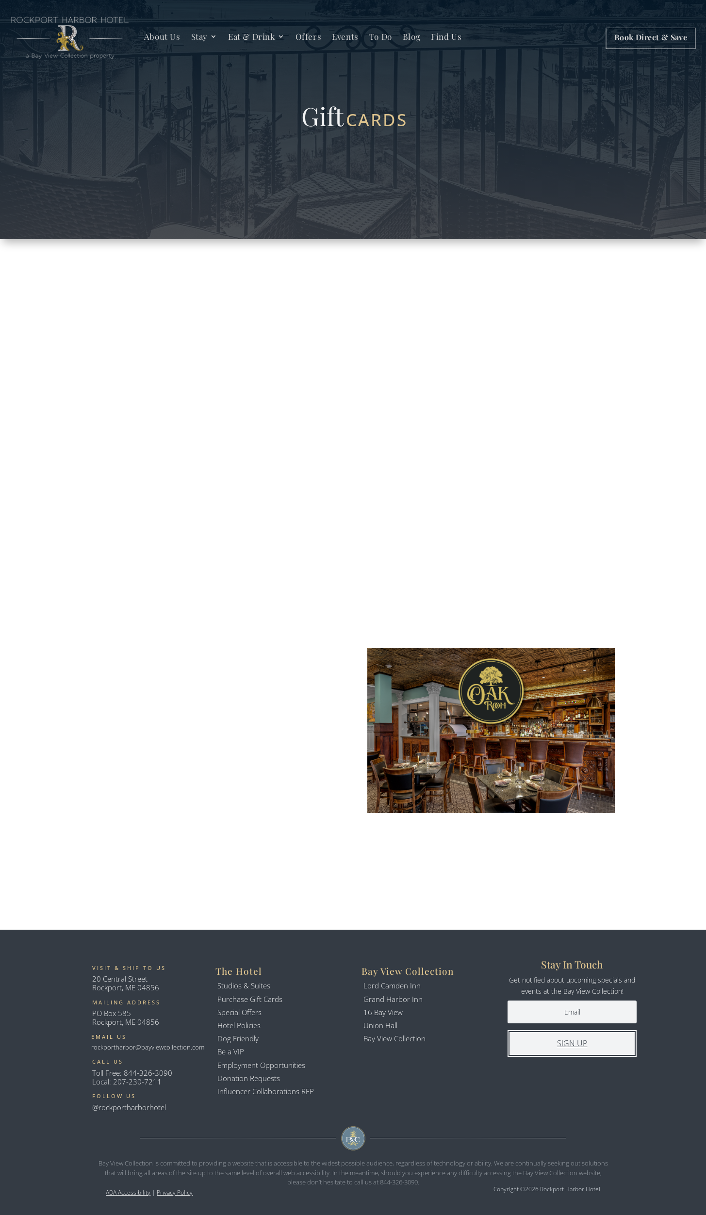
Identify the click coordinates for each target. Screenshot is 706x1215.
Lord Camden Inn (392, 985)
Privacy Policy (175, 1192)
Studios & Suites (243, 985)
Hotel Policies (239, 1025)
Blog (411, 36)
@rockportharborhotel (129, 1107)
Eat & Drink (251, 36)
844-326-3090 (148, 1073)
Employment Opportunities (261, 1065)
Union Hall (380, 1025)
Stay (199, 36)
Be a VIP (230, 1051)
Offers (309, 36)
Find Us (446, 36)
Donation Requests (248, 1078)
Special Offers (239, 1012)
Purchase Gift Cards (249, 999)
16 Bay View (383, 1012)
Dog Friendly (238, 1038)
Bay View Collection (394, 1038)
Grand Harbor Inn (393, 999)
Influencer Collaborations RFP (265, 1091)
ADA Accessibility (128, 1192)
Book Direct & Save (650, 37)
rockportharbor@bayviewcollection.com (147, 1047)
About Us (162, 36)
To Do (380, 36)
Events (345, 36)
